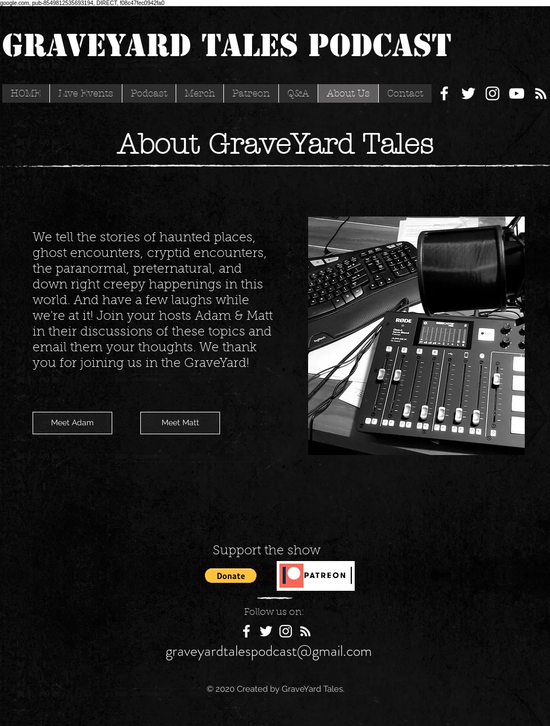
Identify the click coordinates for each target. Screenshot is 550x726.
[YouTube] (516, 93)
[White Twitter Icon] (468, 93)
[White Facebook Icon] (444, 93)
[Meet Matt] (180, 423)
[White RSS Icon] (540, 93)
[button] (230, 575)
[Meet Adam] (72, 423)
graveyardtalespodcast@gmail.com (269, 650)
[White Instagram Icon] (492, 93)
